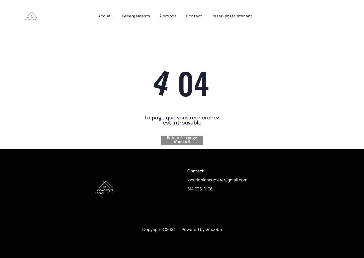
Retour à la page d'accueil (182, 140)
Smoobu (214, 229)
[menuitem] (105, 16)
